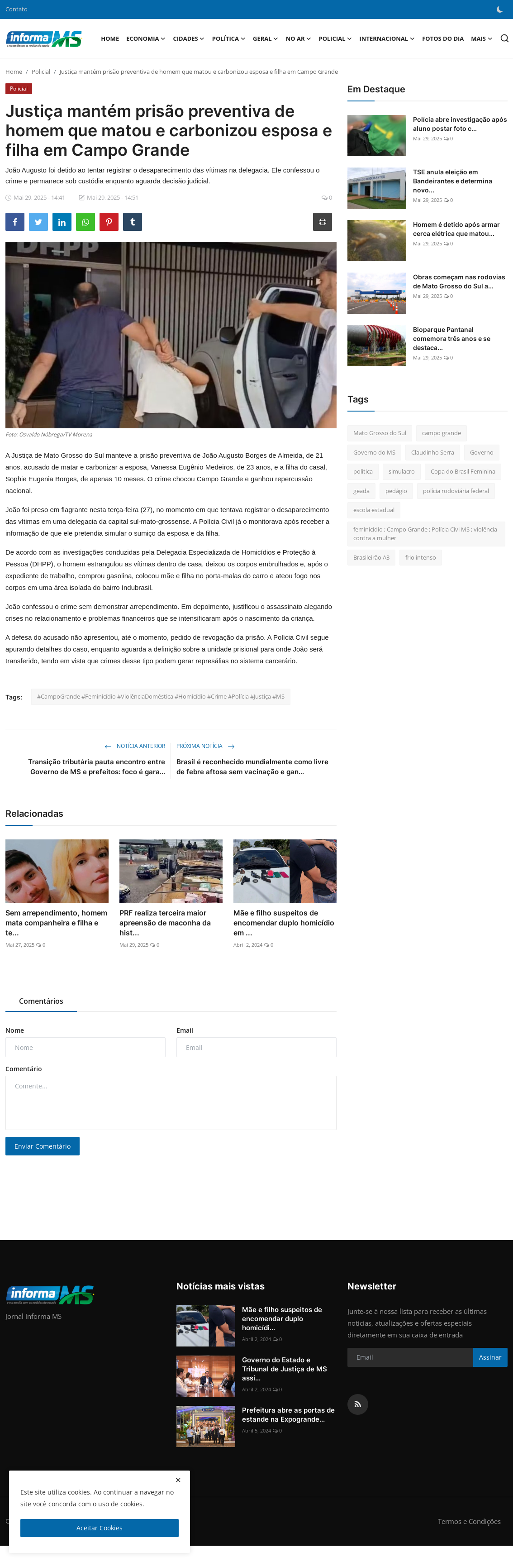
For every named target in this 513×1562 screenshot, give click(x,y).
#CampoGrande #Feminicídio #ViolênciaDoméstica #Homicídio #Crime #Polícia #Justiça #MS (161, 696)
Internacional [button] (387, 38)
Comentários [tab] (41, 1001)
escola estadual (373, 510)
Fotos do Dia (443, 38)
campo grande (441, 433)
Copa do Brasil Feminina (463, 471)
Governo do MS (374, 452)
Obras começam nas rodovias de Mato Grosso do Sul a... (459, 281)
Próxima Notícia (205, 746)
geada (361, 491)
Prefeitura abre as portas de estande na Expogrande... (288, 1414)
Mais (482, 38)
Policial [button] (335, 38)
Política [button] (229, 38)
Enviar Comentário (42, 1146)
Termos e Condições (469, 1521)
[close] (178, 1480)
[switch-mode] (500, 9)
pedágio (396, 491)
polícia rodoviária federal (456, 491)
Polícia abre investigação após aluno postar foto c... (460, 123)
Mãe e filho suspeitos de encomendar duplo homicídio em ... (283, 922)
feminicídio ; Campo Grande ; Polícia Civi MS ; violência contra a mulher (425, 533)
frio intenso (420, 557)
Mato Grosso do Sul (379, 433)
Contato (16, 9)
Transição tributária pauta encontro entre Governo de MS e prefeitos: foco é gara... (96, 766)
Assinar (490, 1357)
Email (184, 1030)
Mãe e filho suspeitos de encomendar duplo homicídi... (282, 1318)
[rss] (357, 1404)
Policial (41, 71)
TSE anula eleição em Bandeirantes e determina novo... (452, 181)
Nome (14, 1030)
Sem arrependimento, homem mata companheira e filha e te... (56, 922)
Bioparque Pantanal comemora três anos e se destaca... (451, 338)
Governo (482, 452)
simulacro (402, 471)
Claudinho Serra (432, 452)
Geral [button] (266, 38)
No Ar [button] (299, 38)
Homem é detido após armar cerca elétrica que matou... (456, 228)
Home (110, 38)
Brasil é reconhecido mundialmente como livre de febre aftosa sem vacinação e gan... (252, 766)
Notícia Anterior (134, 746)
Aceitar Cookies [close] (99, 1528)
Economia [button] (146, 38)
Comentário (23, 1068)
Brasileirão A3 (371, 557)
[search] (504, 38)
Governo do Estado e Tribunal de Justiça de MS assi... (284, 1369)
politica (363, 471)
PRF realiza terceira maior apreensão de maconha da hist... (165, 922)
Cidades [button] (189, 38)
